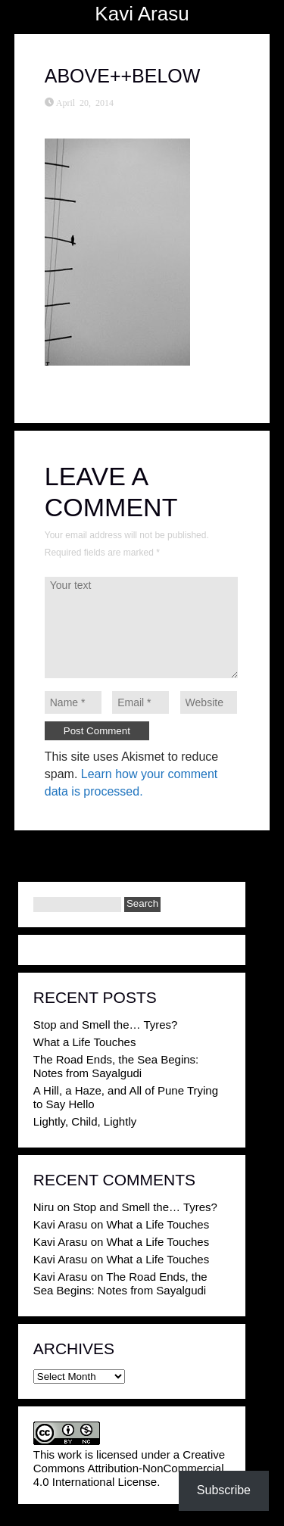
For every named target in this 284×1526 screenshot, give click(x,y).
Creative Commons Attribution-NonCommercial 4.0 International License (129, 1468)
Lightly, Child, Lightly (84, 1121)
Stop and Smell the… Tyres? (105, 1024)
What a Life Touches (84, 1042)
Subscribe (224, 1490)
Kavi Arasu (142, 13)
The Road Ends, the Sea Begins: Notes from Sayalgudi (115, 1066)
